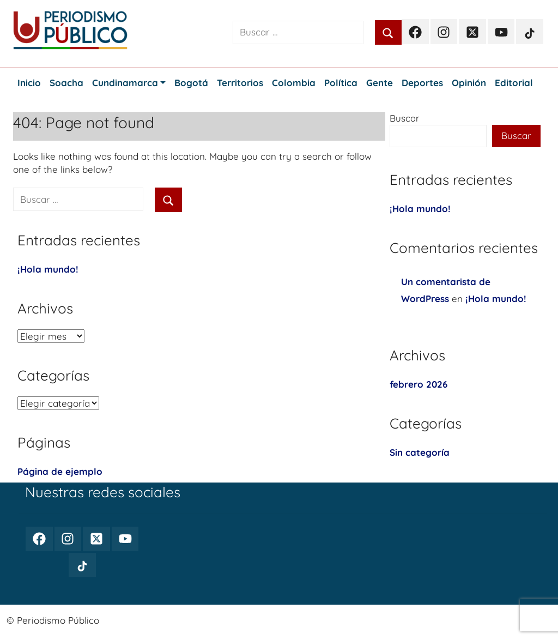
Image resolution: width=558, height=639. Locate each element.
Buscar (405, 118)
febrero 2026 (418, 384)
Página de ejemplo (59, 471)
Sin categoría (420, 452)
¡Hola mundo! (47, 269)
